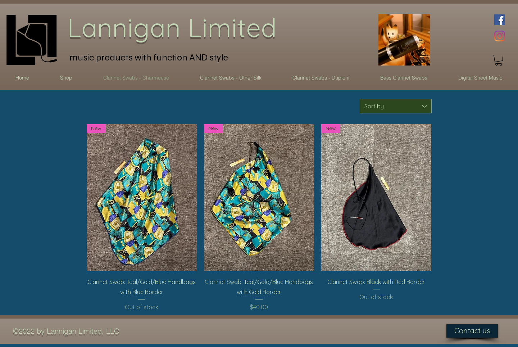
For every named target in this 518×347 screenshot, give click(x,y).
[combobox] (396, 106)
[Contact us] (472, 331)
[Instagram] (499, 36)
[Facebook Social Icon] (499, 19)
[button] (498, 60)
